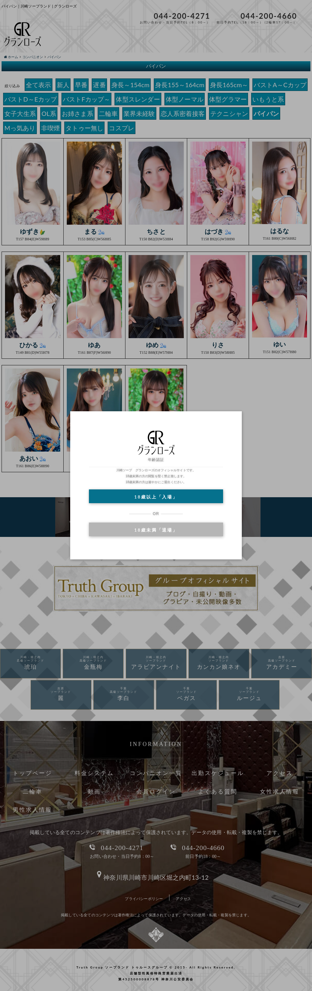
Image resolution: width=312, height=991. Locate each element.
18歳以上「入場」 (156, 496)
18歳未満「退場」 (156, 530)
